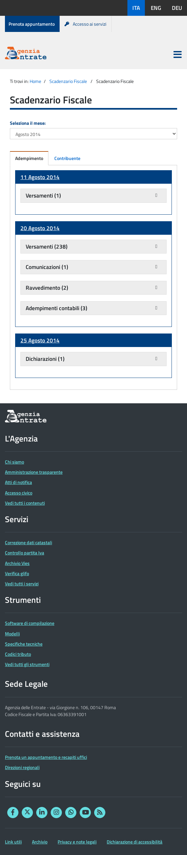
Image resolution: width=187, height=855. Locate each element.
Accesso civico (18, 492)
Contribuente (67, 158)
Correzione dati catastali (28, 542)
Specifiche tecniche (23, 643)
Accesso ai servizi (85, 23)
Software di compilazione (29, 623)
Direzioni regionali (22, 767)
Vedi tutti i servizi (22, 583)
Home (35, 81)
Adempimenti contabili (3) (56, 308)
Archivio (39, 841)
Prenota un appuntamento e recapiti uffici (46, 757)
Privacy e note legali (77, 841)
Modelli (12, 633)
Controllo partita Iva (24, 552)
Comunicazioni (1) (47, 267)
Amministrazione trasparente (34, 471)
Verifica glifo (17, 573)
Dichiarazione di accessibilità (134, 841)
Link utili (13, 841)
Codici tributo (18, 654)
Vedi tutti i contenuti (25, 502)
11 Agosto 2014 (40, 177)
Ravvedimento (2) (47, 287)
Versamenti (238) (46, 246)
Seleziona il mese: (28, 123)
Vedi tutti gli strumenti (27, 664)
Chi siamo (14, 461)
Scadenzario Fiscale (68, 81)
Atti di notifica (18, 482)
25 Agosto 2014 (40, 340)
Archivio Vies (17, 563)
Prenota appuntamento (32, 23)
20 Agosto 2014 (40, 228)
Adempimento (29, 158)
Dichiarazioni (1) (45, 359)
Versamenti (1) (43, 195)
